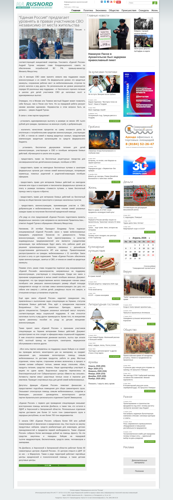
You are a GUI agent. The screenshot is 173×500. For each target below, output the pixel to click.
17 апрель (125, 316)
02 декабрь (91, 174)
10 (144, 248)
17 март (90, 233)
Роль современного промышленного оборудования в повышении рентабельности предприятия (137, 426)
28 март (125, 215)
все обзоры (115, 182)
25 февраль (91, 113)
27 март (90, 287)
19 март (90, 293)
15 (135, 252)
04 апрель (125, 421)
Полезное (139, 471)
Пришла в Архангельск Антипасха (136, 313)
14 (130, 252)
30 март (90, 225)
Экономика (100, 10)
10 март (90, 158)
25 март (90, 107)
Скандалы (144, 10)
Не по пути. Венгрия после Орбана (102, 94)
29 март (125, 365)
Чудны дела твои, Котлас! (133, 223)
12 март (125, 226)
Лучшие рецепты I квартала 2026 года (103, 284)
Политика (88, 10)
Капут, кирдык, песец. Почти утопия (102, 345)
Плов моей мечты (95, 290)
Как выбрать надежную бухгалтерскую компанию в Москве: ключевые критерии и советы (139, 416)
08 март (90, 349)
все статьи (116, 298)
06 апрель (90, 100)
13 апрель (125, 401)
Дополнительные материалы (139, 461)
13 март (125, 221)
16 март (90, 343)
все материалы (114, 121)
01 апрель (90, 282)
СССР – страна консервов (98, 295)
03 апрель (125, 431)
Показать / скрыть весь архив (101, 384)
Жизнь (154, 10)
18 (148, 252)
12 (153, 248)
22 (135, 255)
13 (126, 252)
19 (153, 252)
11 (148, 248)
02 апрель (90, 335)
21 (130, 255)
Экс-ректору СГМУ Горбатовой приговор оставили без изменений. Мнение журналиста (139, 377)
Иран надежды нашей (96, 110)
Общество (114, 10)
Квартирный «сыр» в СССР (134, 229)
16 (139, 252)
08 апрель (90, 217)
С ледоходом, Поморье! (132, 217)
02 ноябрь (41, 465)
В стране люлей (94, 276)
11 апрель (125, 411)
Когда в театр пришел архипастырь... (137, 307)
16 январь (90, 166)
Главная (75, 10)
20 (126, 255)
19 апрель (125, 310)
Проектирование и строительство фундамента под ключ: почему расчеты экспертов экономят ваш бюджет (138, 406)
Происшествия (128, 10)
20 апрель (125, 305)
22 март (125, 383)
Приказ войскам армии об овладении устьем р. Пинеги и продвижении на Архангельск (137, 358)
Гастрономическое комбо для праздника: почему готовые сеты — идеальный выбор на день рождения (139, 436)
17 (144, 252)
